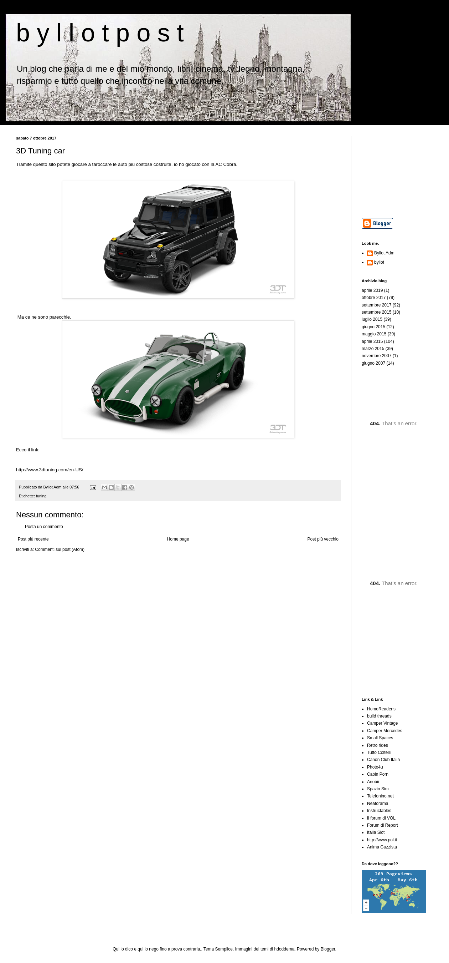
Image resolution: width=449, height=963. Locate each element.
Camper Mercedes (384, 730)
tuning (41, 496)
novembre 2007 (376, 355)
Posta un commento (44, 526)
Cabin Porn (377, 774)
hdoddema (284, 949)
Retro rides (377, 745)
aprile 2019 (372, 290)
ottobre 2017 (374, 297)
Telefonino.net (380, 796)
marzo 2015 (373, 348)
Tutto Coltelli (379, 752)
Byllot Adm (384, 252)
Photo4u (375, 767)
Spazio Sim (378, 788)
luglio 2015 (372, 319)
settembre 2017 (376, 305)
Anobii (373, 781)
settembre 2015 (376, 312)
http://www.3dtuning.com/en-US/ (49, 469)
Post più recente (33, 539)
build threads (379, 716)
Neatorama (377, 803)
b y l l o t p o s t (100, 33)
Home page (178, 539)
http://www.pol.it (382, 839)
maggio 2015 (374, 333)
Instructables (379, 810)
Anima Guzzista (382, 847)
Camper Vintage (382, 723)
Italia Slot (376, 832)
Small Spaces (380, 737)
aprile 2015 (372, 341)
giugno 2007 (373, 363)
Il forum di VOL (381, 818)
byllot (379, 262)
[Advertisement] (397, 171)
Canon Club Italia (383, 759)
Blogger (328, 949)
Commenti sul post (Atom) (59, 549)
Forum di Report (382, 825)
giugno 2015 (373, 326)
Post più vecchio (323, 539)
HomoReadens (381, 708)
